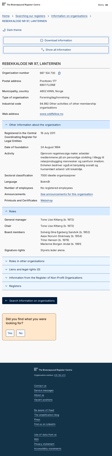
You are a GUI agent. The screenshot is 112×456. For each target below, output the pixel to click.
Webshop (47, 200)
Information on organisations (69, 15)
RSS (36, 439)
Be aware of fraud (44, 410)
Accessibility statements (47, 448)
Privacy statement (44, 443)
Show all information (56, 50)
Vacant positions (43, 399)
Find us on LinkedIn (44, 424)
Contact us (40, 385)
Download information (56, 40)
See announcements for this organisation (67, 194)
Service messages (44, 390)
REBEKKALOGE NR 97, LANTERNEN (24, 21)
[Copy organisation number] (59, 73)
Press (37, 419)
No (21, 333)
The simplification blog (46, 414)
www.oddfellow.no (51, 113)
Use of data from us (45, 434)
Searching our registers (30, 15)
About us (39, 395)
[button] (103, 5)
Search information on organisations (30, 300)
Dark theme (12, 30)
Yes (10, 333)
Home (6, 15)
